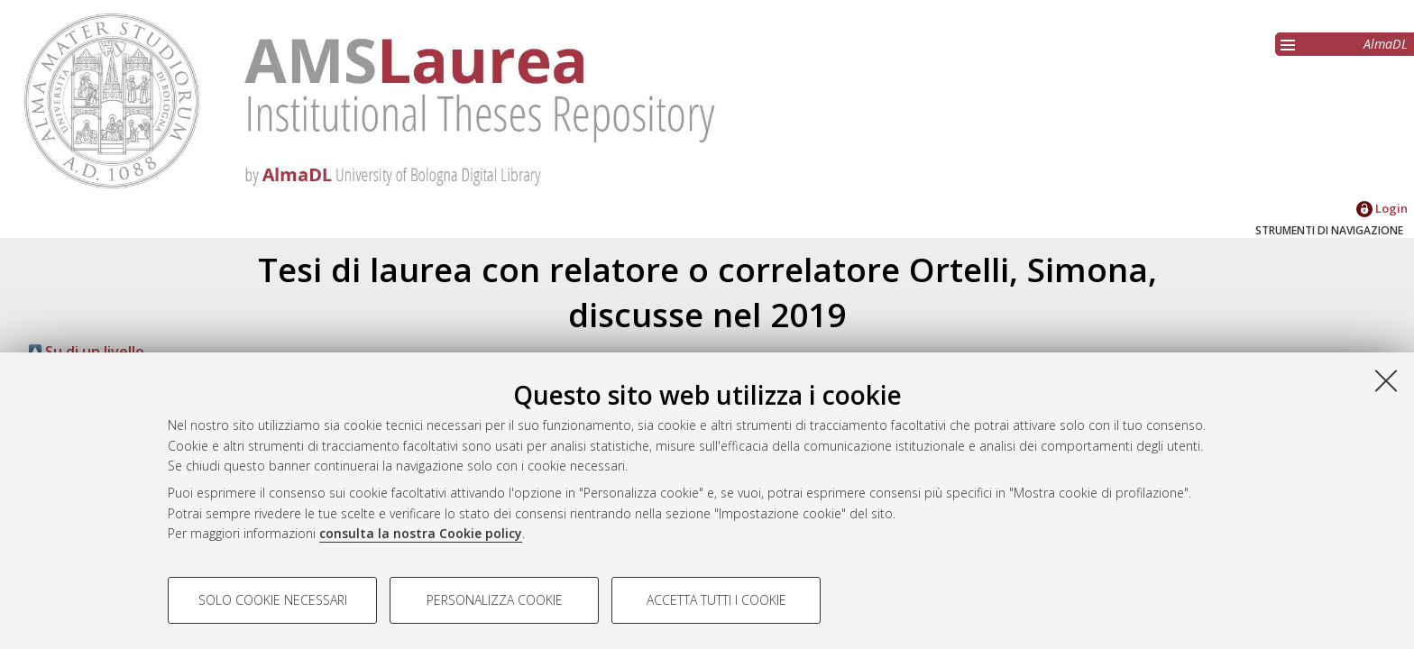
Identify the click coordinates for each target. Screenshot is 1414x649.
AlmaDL (1386, 43)
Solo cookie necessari (272, 599)
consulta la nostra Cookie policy (420, 533)
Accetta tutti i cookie (716, 599)
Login (1382, 208)
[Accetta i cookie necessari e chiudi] (1386, 380)
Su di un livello (86, 351)
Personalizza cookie (495, 599)
